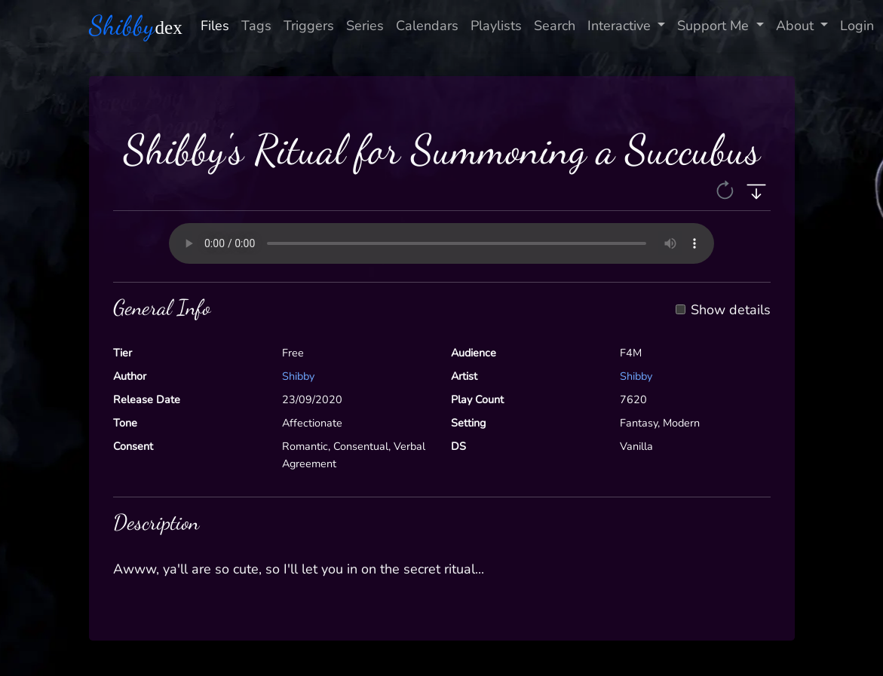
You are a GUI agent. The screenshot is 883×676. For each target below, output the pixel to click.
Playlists (496, 26)
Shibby (298, 376)
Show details (731, 310)
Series (365, 26)
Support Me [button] (715, 26)
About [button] (796, 26)
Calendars (427, 26)
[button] (726, 189)
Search (554, 26)
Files (215, 26)
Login (857, 26)
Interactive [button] (621, 26)
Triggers (309, 26)
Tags (256, 26)
